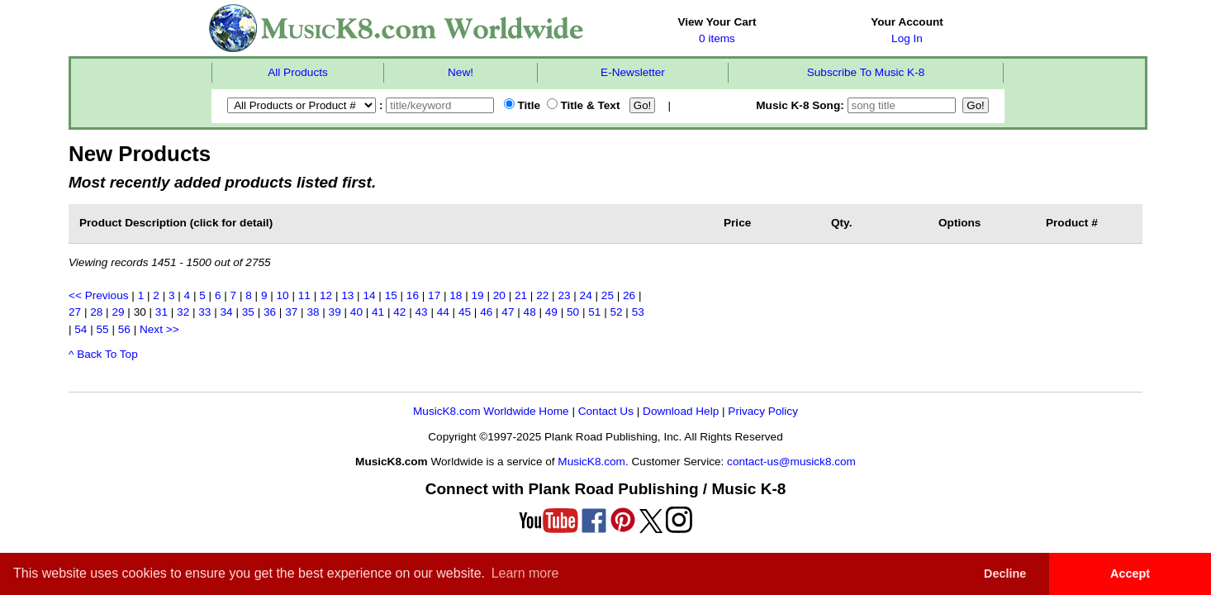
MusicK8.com (591, 461)
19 (478, 295)
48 (530, 312)
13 (347, 295)
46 (486, 312)
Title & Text (583, 105)
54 (80, 329)
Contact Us (606, 411)
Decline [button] (1005, 573)
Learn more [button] (525, 573)
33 (204, 312)
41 (378, 312)
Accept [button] (1130, 573)
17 (434, 295)
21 (521, 295)
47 (507, 312)
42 (399, 312)
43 (421, 312)
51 (594, 312)
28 (96, 312)
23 (564, 295)
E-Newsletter (633, 72)
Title (522, 105)
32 (183, 312)
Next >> (159, 329)
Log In (907, 38)
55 (103, 329)
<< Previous (99, 295)
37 (291, 312)
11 (304, 295)
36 (270, 312)
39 (335, 312)
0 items (717, 38)
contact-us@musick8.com (791, 461)
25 (607, 295)
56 (124, 329)
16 (412, 295)
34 (227, 312)
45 (464, 312)
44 (443, 312)
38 (312, 312)
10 (283, 295)
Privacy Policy (763, 411)
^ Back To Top (103, 354)
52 (616, 312)
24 (586, 295)
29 (118, 312)
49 (551, 312)
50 (573, 312)
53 (638, 312)
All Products (298, 72)
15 (391, 295)
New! (460, 72)
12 (326, 295)
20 (499, 295)
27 (75, 312)
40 (356, 312)
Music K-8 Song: (857, 105)
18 (455, 295)
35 (248, 312)
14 (369, 295)
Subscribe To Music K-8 (866, 72)
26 (629, 295)
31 (161, 312)
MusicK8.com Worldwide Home (491, 411)
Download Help (681, 411)
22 (542, 295)
